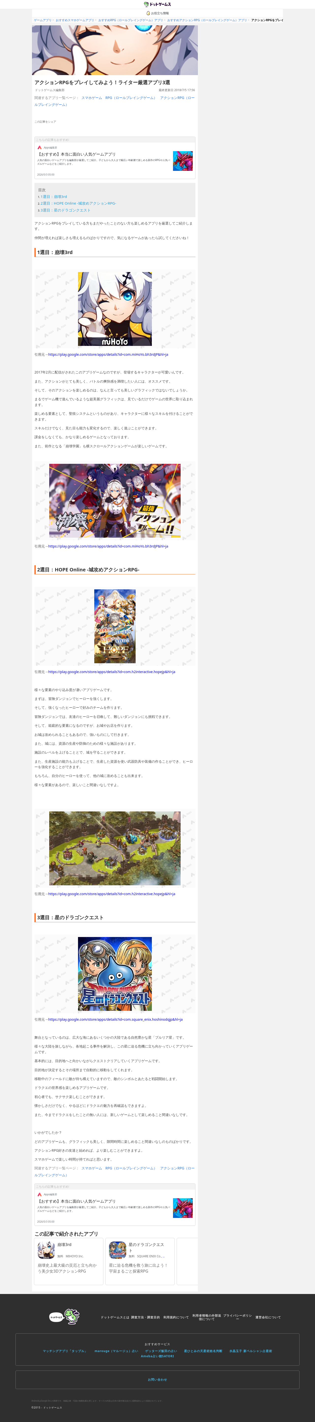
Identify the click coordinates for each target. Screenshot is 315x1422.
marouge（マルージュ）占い (116, 1351)
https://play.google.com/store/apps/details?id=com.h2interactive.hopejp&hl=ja (111, 671)
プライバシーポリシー (237, 1317)
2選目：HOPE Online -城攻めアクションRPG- (78, 203)
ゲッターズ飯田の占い (161, 1351)
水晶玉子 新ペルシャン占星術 (250, 1351)
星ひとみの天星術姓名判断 (203, 1351)
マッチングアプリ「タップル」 (65, 1351)
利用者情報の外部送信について (206, 1317)
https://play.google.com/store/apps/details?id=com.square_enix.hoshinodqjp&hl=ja (115, 1019)
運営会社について (268, 1317)
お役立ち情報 (157, 13)
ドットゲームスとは (115, 1317)
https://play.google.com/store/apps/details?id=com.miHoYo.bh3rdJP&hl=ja (108, 354)
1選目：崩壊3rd (54, 196)
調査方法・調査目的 (145, 1317)
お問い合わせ (157, 1379)
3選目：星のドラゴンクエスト (66, 210)
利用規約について (176, 1317)
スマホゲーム (91, 97)
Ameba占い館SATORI (157, 1356)
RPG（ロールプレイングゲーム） (131, 97)
